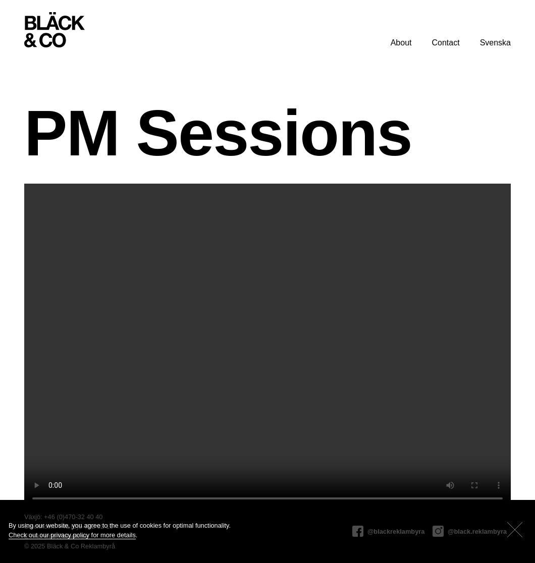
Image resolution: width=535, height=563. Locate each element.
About (401, 42)
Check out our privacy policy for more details (72, 535)
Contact (445, 42)
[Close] (514, 530)
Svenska (495, 42)
